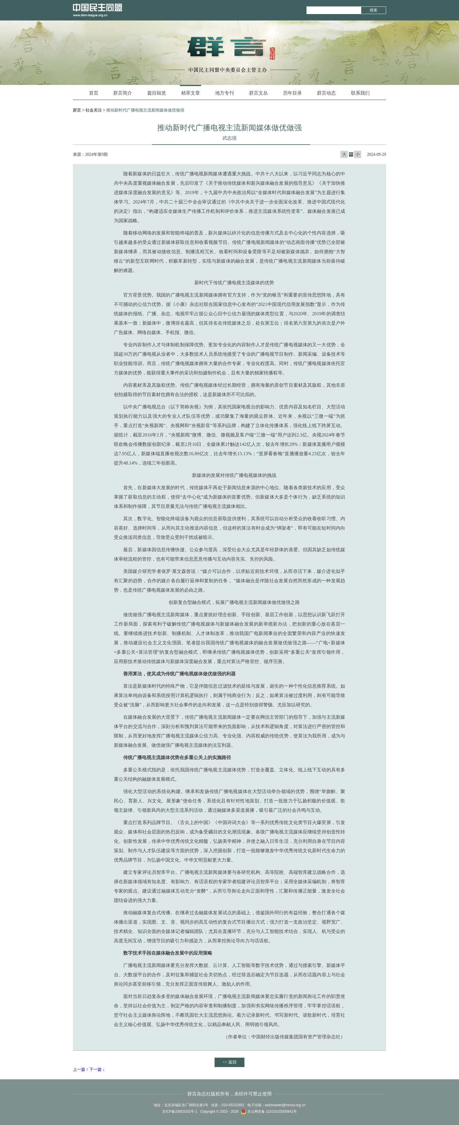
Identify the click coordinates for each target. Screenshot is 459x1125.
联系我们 (360, 92)
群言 (77, 110)
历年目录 (292, 92)
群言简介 (122, 92)
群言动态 (326, 92)
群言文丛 (258, 92)
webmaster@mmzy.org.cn (285, 1105)
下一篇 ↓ (97, 1069)
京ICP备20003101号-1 (179, 1111)
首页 (93, 92)
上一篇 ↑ (80, 1069)
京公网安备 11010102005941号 (269, 1111)
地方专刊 (224, 92)
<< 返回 (229, 1062)
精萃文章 (190, 90)
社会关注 (93, 110)
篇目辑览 (156, 92)
